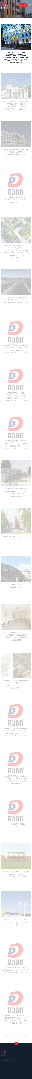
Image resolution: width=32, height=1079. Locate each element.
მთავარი (16, 13)
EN (17, 5)
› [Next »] (25, 1035)
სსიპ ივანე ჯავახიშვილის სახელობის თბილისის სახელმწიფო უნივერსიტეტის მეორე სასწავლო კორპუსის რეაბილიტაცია (16, 58)
